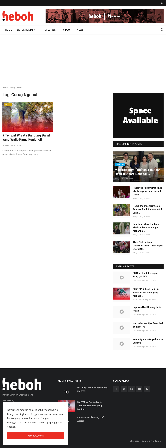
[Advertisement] (83, 58)
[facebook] (116, 389)
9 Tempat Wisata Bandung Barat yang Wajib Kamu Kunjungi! (26, 137)
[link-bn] (105, 16)
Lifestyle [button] (51, 29)
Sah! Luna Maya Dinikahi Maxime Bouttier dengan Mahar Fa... (146, 227)
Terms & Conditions (151, 441)
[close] (64, 405)
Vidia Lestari (138, 299)
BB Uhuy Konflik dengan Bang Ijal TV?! (145, 275)
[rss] (147, 389)
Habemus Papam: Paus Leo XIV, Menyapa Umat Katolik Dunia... (147, 191)
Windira (5, 145)
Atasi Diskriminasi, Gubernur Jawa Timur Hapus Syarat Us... (148, 245)
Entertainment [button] (28, 29)
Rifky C (118, 178)
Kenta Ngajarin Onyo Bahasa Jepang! (148, 341)
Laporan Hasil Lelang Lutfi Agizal (147, 309)
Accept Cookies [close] (36, 435)
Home (8, 29)
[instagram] (131, 389)
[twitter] (124, 389)
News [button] (81, 29)
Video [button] (67, 29)
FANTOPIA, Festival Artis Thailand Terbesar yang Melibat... (146, 292)
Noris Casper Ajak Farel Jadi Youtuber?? (148, 325)
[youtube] (139, 389)
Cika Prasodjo (139, 280)
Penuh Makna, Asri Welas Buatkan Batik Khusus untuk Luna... (147, 209)
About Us (134, 441)
